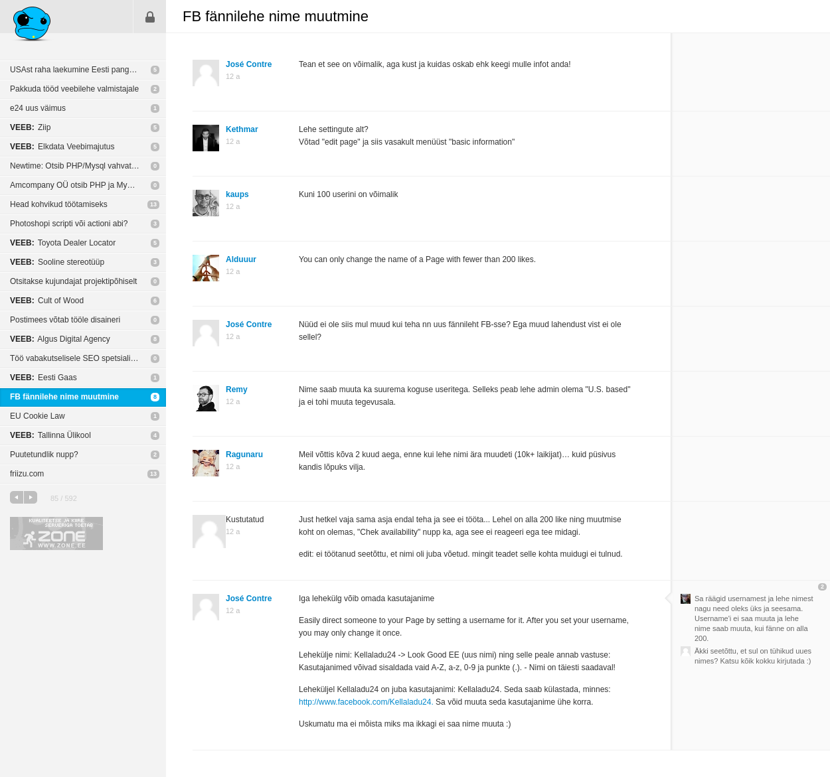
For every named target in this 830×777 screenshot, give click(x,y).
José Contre (249, 64)
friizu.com (27, 473)
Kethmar (242, 129)
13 (153, 204)
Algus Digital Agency (60, 339)
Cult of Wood (47, 300)
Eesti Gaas (43, 377)
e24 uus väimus (38, 108)
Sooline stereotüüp (57, 262)
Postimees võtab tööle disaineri (65, 319)
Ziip (30, 127)
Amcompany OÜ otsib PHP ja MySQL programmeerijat (88, 185)
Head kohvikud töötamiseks (59, 204)
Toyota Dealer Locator (63, 242)
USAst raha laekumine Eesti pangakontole (84, 69)
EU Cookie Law (37, 416)
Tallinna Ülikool (50, 435)
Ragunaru (244, 454)
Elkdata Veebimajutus (62, 146)
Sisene (150, 16)
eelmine (16, 497)
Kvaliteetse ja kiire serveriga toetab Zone (56, 533)
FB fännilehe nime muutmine (64, 396)
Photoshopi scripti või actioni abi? (68, 223)
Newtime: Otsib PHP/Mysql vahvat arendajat (88, 166)
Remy (237, 389)
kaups (237, 194)
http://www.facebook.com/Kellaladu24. (366, 702)
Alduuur (241, 259)
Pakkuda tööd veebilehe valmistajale (74, 89)
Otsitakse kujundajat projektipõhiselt (73, 281)
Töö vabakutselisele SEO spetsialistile (77, 358)
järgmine (30, 497)
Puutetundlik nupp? (44, 454)
